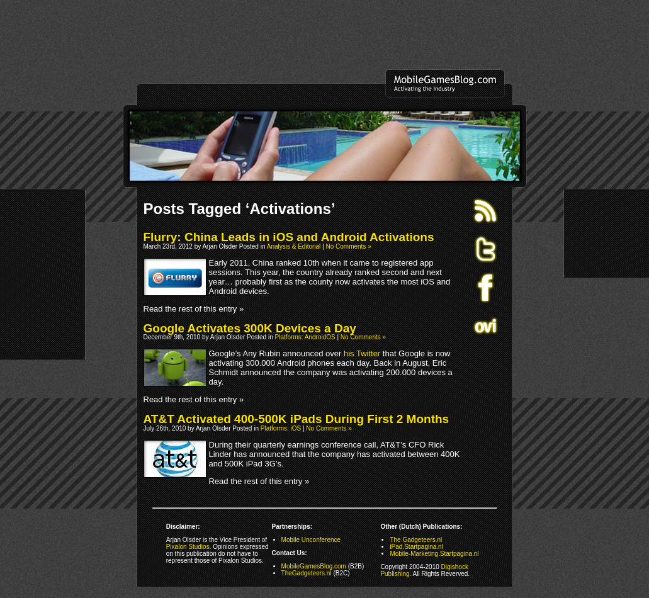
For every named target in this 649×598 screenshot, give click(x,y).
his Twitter (362, 353)
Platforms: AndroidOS (305, 337)
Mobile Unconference (311, 539)
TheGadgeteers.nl (306, 573)
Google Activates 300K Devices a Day (250, 328)
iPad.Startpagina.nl (416, 546)
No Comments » (348, 246)
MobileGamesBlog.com (313, 566)
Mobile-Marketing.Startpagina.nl (434, 553)
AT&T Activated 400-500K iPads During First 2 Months (296, 419)
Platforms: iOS (281, 428)
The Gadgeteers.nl (416, 539)
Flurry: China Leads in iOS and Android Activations (289, 237)
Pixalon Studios (188, 546)
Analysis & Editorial (294, 246)
